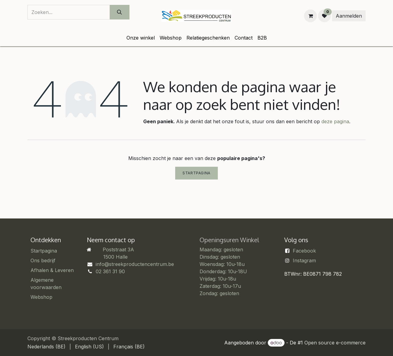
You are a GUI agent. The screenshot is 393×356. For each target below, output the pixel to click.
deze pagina (335, 121)
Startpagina (196, 173)
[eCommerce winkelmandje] (310, 15)
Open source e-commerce (335, 343)
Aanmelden (349, 16)
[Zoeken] (119, 12)
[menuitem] (140, 38)
